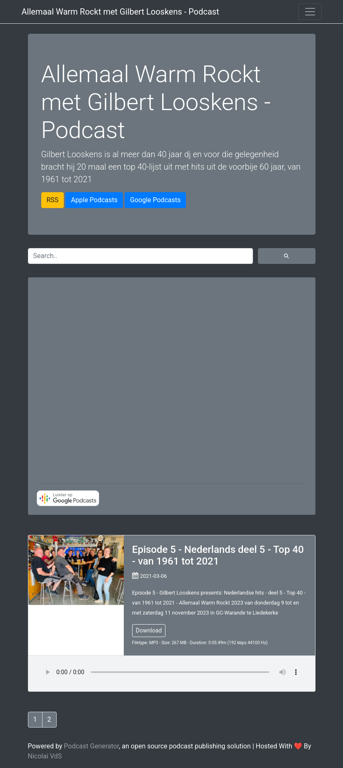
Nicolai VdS (45, 756)
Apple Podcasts (94, 200)
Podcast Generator (91, 746)
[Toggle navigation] (310, 11)
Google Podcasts (155, 200)
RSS (53, 200)
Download (149, 630)
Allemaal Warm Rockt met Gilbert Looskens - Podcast (120, 12)
